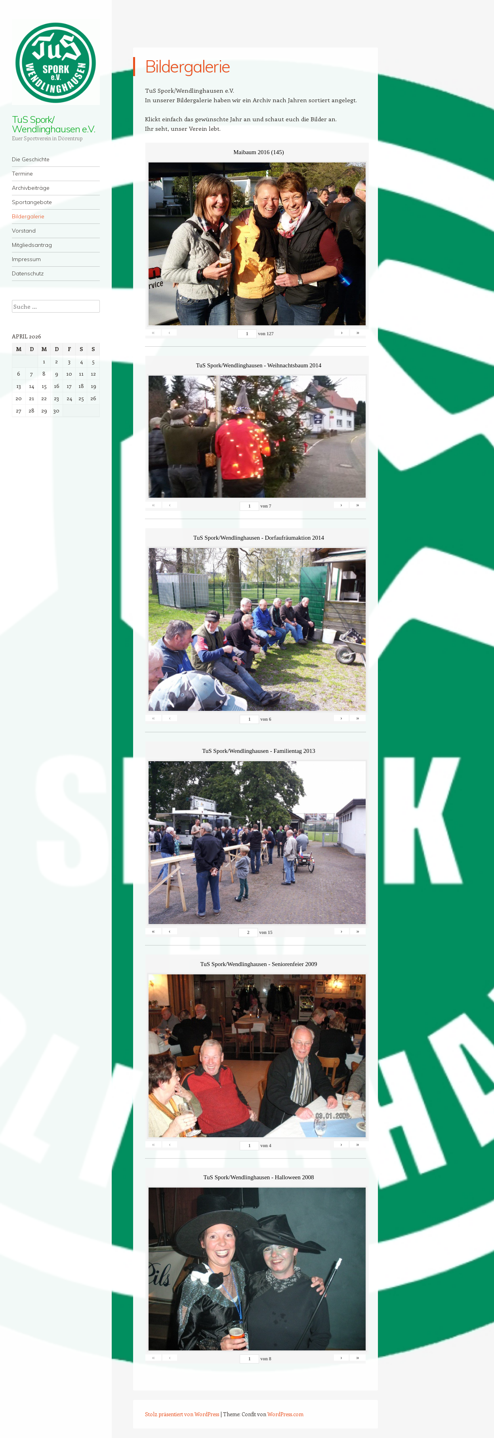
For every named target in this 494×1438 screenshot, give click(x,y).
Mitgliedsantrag (32, 244)
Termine (22, 173)
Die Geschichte (31, 159)
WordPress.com (285, 1414)
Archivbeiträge (31, 187)
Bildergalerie (28, 216)
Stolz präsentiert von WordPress (182, 1414)
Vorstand (24, 230)
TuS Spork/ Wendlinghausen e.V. (53, 124)
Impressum (26, 259)
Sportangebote (32, 202)
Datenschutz (28, 273)
